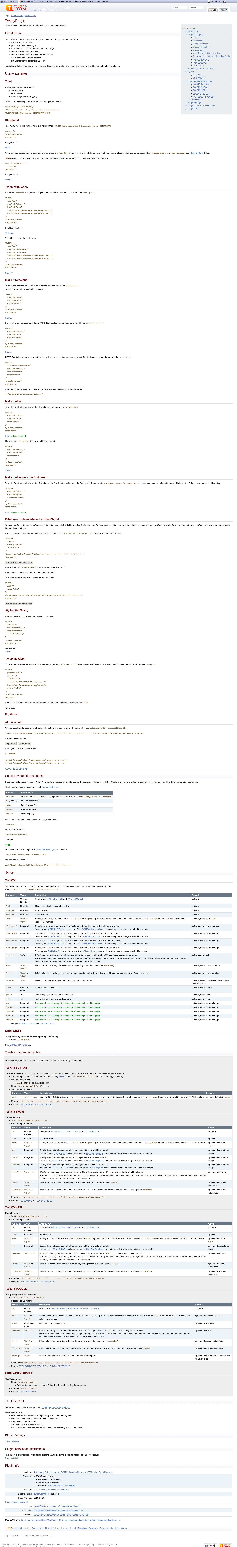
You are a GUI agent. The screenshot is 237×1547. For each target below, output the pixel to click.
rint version (37, 1520)
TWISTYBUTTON (201, 84)
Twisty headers (199, 62)
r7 (75, 1520)
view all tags (30, 16)
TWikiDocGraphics (90, 926)
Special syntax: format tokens (201, 68)
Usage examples (195, 34)
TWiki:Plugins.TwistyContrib (56, 1399)
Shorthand (197, 41)
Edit (49, 1)
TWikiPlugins (52, 1512)
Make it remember (201, 47)
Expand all (11, 741)
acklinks (82, 1520)
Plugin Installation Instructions (201, 106)
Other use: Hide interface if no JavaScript (211, 56)
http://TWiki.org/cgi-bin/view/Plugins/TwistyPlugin (57, 1498)
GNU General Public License (53, 1482)
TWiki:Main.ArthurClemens (74, 1464)
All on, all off (198, 65)
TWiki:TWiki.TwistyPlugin (65, 1541)
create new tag (17, 16)
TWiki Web (25, 1)
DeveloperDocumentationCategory (75, 1512)
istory (48, 1520)
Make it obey (198, 50)
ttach (20, 1520)
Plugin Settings (194, 102)
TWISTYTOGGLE (201, 93)
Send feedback (46, 1539)
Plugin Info (192, 109)
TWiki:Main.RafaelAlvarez (46, 1464)
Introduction (193, 31)
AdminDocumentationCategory (106, 1512)
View (40, 1)
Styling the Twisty (201, 59)
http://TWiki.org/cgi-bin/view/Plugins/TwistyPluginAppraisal (61, 1506)
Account (214, 1)
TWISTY (197, 75)
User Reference (62, 1)
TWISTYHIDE (199, 90)
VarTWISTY (39, 1512)
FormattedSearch (50, 784)
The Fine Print (194, 99)
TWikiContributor (43, 1527)
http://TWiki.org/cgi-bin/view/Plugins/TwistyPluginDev (59, 1502)
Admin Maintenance (83, 1)
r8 (70, 1520)
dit (11, 1520)
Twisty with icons (200, 44)
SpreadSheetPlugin (46, 846)
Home (10, 1)
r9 (66, 1520)
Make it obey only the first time (207, 53)
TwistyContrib (40, 1486)
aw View (93, 1520)
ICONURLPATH (54, 926)
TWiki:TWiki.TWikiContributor (60, 1478)
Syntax (191, 72)
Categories (102, 1)
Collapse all (24, 741)
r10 (60, 1520)
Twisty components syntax (200, 81)
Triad (195, 37)
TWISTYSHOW (200, 87)
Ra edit (104, 1520)
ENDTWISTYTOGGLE (203, 96)
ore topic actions (118, 1520)
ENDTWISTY (199, 78)
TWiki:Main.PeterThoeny (100, 1464)
